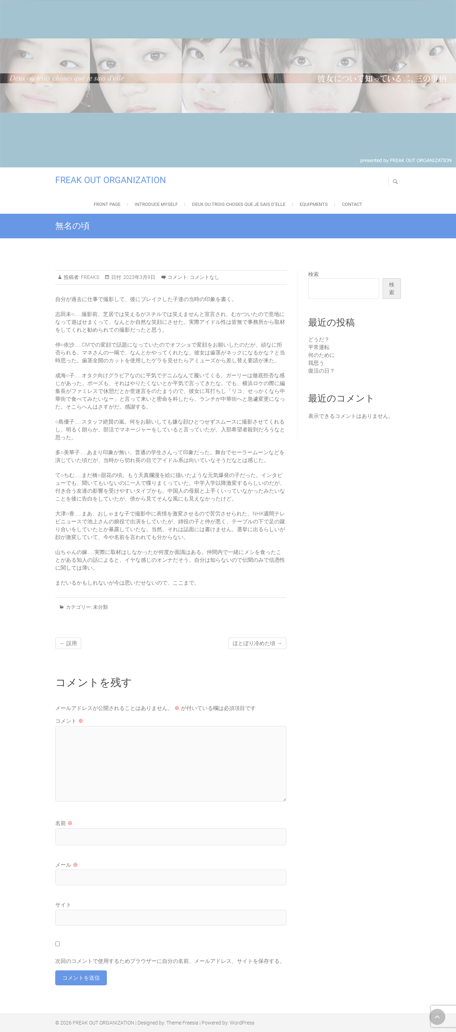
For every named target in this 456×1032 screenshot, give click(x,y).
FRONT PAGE (107, 204)
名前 (64, 823)
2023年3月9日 (138, 277)
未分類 (100, 607)
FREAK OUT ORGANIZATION (110, 180)
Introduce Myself (156, 204)
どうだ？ (319, 339)
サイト (63, 905)
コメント (69, 721)
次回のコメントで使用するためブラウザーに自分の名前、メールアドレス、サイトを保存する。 (170, 961)
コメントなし (204, 277)
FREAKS (89, 277)
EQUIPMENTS (314, 204)
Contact (352, 204)
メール (66, 865)
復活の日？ (321, 371)
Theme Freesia (182, 1023)
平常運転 (319, 347)
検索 (313, 274)
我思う (316, 363)
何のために (321, 355)
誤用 (68, 643)
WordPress (242, 1023)
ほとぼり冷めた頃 (257, 643)
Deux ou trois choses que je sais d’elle (238, 204)
